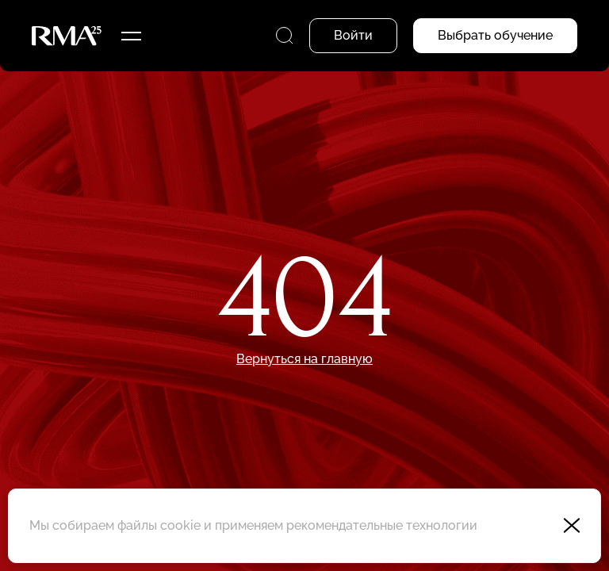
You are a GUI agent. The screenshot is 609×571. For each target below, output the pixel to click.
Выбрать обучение (495, 35)
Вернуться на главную (304, 358)
